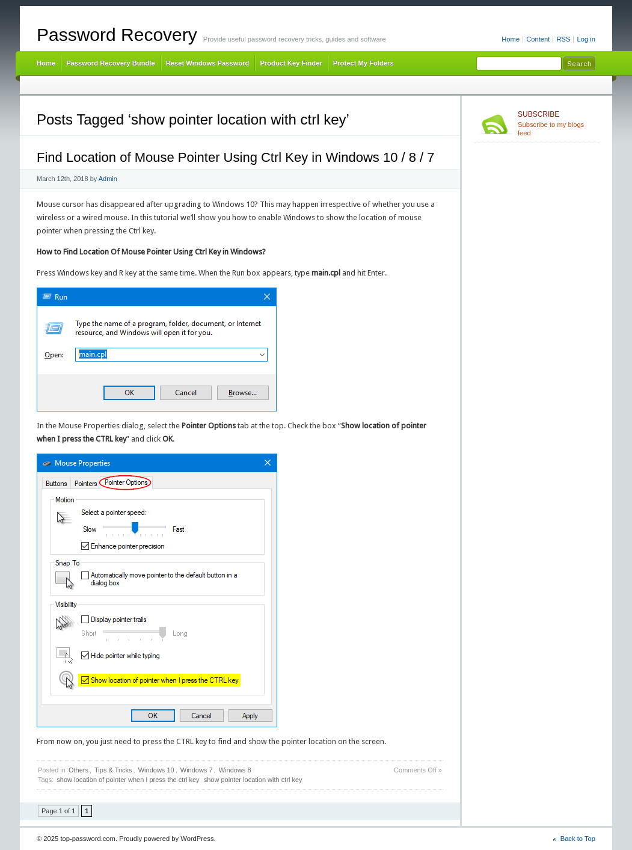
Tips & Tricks (113, 770)
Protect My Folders (363, 63)
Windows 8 (235, 770)
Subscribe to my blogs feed (556, 123)
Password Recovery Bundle (110, 63)
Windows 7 (196, 770)
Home (511, 39)
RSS (563, 39)
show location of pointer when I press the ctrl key (128, 779)
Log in (586, 39)
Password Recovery (117, 35)
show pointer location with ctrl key (253, 779)
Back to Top (577, 838)
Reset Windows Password (208, 63)
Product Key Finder (291, 63)
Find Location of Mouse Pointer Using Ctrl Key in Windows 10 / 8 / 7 (236, 157)
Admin (108, 178)
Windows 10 (156, 770)
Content (538, 39)
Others (78, 770)
